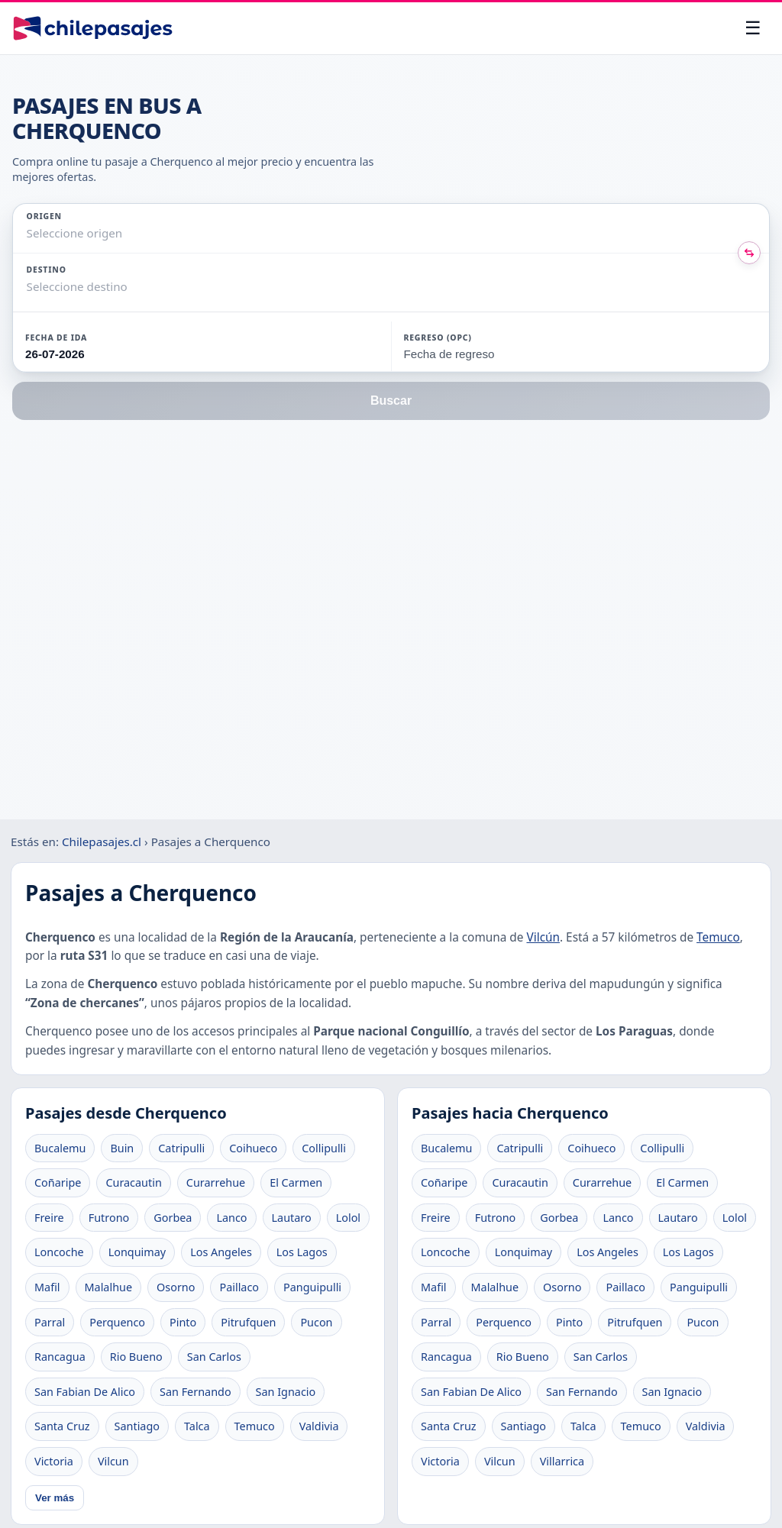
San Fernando (195, 1391)
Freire (49, 1217)
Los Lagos (302, 1252)
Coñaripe (57, 1182)
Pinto (183, 1322)
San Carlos (214, 1356)
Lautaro (292, 1217)
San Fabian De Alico (84, 1391)
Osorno (176, 1287)
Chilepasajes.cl (101, 841)
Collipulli (324, 1148)
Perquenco (117, 1322)
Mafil (47, 1287)
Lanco (231, 1217)
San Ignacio (286, 1391)
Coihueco (253, 1148)
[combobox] (28, 233)
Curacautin (133, 1182)
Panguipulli (312, 1287)
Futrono (109, 1217)
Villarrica (562, 1461)
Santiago (137, 1426)
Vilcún (543, 937)
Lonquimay (137, 1252)
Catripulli (181, 1148)
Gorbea (172, 1217)
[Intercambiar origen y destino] (749, 252)
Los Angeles (221, 1252)
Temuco (718, 937)
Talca (197, 1426)
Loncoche (59, 1252)
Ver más (54, 1498)
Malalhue (109, 1287)
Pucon (316, 1322)
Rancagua (60, 1356)
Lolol (348, 1217)
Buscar (391, 400)
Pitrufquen (248, 1322)
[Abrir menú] (753, 28)
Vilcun (113, 1461)
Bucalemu (60, 1148)
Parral (49, 1322)
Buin (122, 1148)
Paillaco (239, 1287)
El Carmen (296, 1182)
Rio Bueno (136, 1356)
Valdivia (319, 1426)
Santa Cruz (62, 1426)
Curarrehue (215, 1182)
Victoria (53, 1461)
